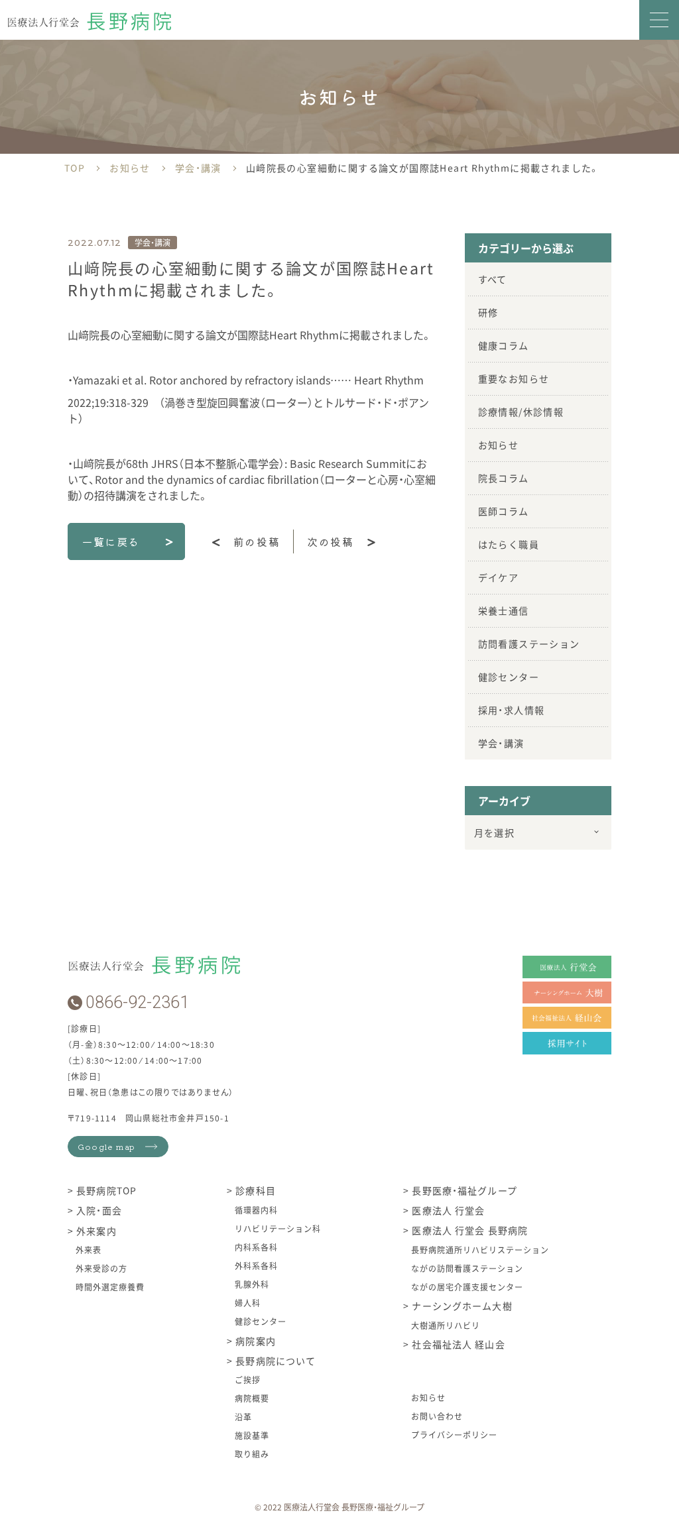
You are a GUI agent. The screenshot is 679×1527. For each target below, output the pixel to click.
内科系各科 (256, 1247)
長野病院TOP (105, 1191)
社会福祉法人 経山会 (457, 1344)
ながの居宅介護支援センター (467, 1286)
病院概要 (252, 1398)
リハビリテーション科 (278, 1228)
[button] (659, 20)
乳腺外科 (252, 1284)
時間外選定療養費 (110, 1286)
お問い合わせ (437, 1416)
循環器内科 (256, 1210)
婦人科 (248, 1302)
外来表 (88, 1249)
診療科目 (254, 1191)
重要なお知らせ (514, 378)
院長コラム (503, 477)
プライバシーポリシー (454, 1434)
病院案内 (254, 1340)
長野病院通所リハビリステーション (479, 1249)
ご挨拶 (248, 1379)
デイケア (498, 577)
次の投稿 (330, 541)
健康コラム (503, 345)
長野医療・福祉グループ (463, 1191)
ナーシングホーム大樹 (460, 1306)
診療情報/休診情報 (521, 411)
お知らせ (498, 444)
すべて (492, 279)
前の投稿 (256, 541)
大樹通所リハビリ (445, 1325)
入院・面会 (98, 1210)
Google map (106, 1146)
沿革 (243, 1416)
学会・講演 (501, 743)
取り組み (252, 1453)
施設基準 (252, 1435)
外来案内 (95, 1230)
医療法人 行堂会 (447, 1210)
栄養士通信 (503, 610)
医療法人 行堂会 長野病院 (468, 1230)
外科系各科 (256, 1265)
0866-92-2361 (137, 1002)
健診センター (508, 676)
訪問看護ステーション (529, 643)
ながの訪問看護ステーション (467, 1268)
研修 (488, 312)
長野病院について (274, 1360)
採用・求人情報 (511, 709)
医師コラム (503, 511)
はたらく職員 (508, 544)
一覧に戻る (111, 541)
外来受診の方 (101, 1268)
